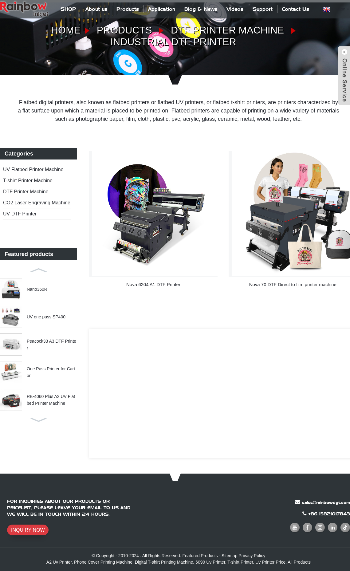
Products (127, 9)
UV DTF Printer (20, 213)
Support (263, 9)
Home (66, 30)
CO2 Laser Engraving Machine (36, 202)
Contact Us (295, 9)
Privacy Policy (251, 555)
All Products (299, 562)
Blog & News (200, 9)
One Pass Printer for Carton (51, 372)
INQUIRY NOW (28, 530)
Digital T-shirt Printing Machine (164, 562)
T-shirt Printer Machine (28, 180)
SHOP (68, 9)
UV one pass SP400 (46, 316)
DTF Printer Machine (227, 30)
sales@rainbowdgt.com (326, 502)
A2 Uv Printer (59, 562)
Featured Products (200, 555)
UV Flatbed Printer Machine (33, 169)
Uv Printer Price (270, 562)
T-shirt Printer (240, 562)
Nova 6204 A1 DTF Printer (153, 284)
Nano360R (37, 289)
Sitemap (229, 555)
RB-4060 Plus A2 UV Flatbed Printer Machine (51, 400)
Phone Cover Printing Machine (103, 562)
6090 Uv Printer (210, 562)
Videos (234, 9)
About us (96, 9)
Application (161, 9)
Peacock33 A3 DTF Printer (51, 344)
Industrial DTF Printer (173, 41)
